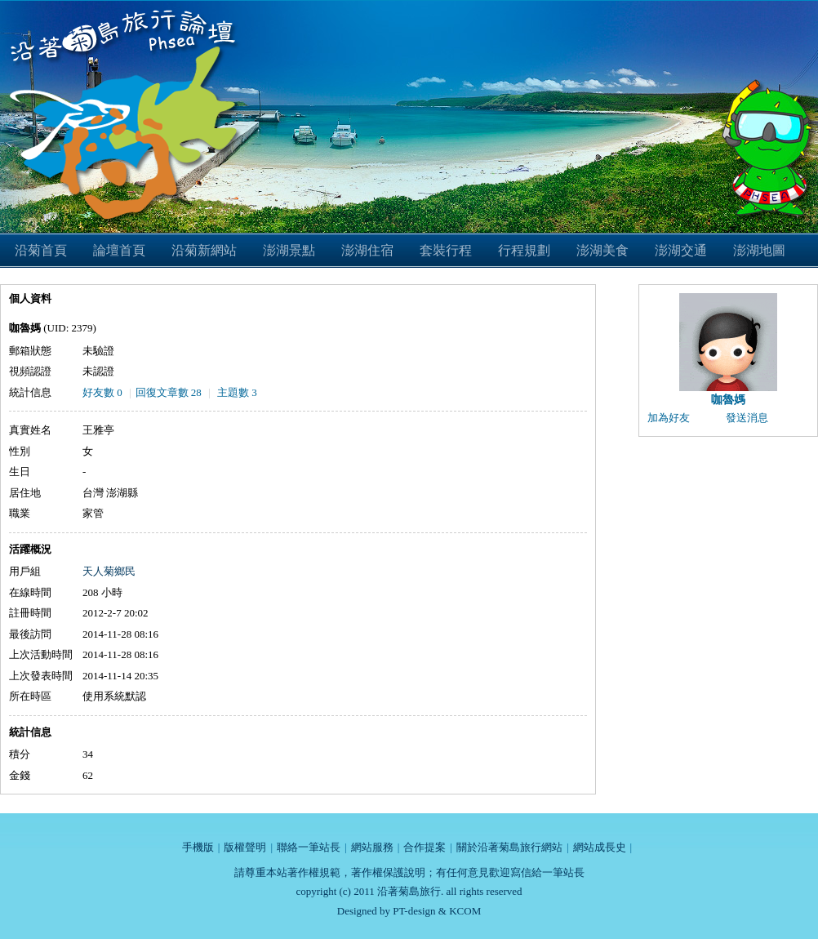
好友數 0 (102, 392)
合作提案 (424, 847)
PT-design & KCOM (437, 911)
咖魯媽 (728, 400)
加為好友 (668, 418)
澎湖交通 (681, 250)
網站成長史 (599, 847)
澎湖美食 (602, 250)
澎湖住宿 (367, 250)
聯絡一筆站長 (308, 847)
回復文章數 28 (169, 392)
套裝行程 (446, 250)
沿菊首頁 (41, 250)
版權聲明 (245, 847)
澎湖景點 (289, 250)
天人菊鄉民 (109, 571)
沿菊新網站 (204, 250)
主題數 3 (237, 392)
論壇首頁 (119, 250)
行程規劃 (524, 250)
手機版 (198, 847)
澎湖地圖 (759, 250)
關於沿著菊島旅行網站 (509, 847)
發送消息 (747, 418)
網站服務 (372, 847)
